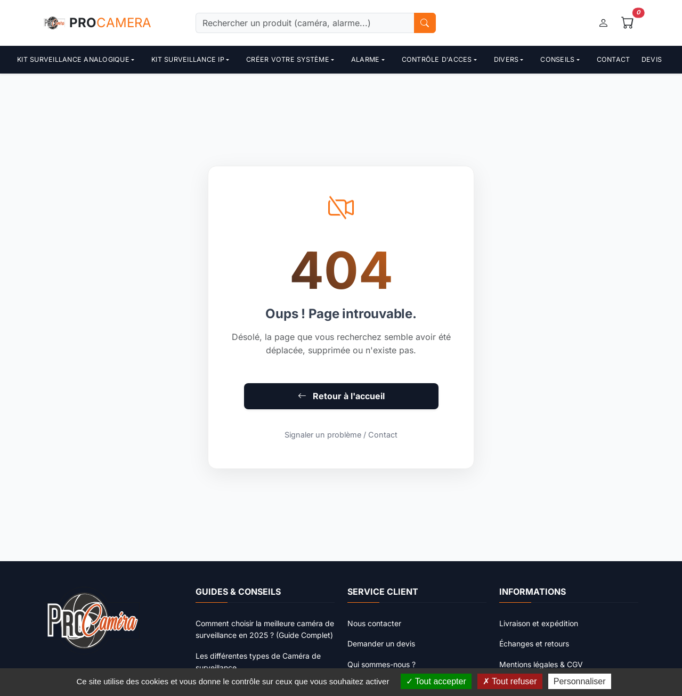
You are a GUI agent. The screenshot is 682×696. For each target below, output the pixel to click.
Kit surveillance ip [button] (187, 59)
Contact (613, 59)
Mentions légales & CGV (541, 664)
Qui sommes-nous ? (381, 664)
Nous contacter (374, 623)
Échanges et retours (534, 643)
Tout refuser (510, 681)
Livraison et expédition (538, 623)
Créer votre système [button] (287, 59)
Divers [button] (506, 59)
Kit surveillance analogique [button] (73, 59)
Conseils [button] (557, 59)
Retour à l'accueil (341, 396)
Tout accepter (436, 681)
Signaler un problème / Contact (341, 434)
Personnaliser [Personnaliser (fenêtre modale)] (580, 681)
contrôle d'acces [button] (437, 59)
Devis (652, 59)
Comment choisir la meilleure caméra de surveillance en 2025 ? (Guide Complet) (265, 629)
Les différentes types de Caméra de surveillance (258, 661)
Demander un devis (381, 643)
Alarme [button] (365, 59)
